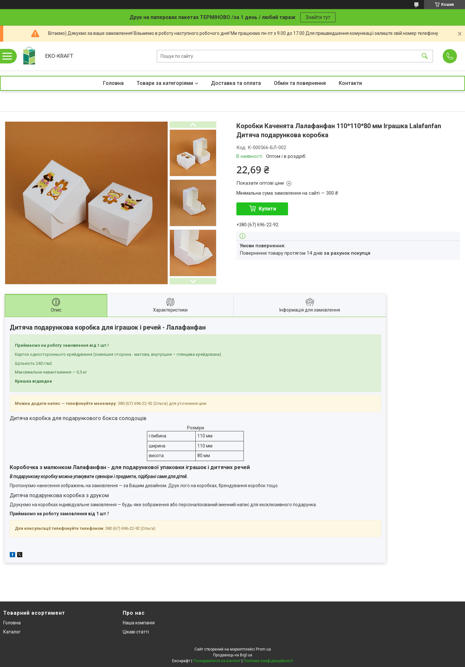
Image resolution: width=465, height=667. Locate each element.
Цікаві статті (136, 631)
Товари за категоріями (165, 83)
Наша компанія (139, 622)
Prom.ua (263, 649)
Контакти (350, 83)
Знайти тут (317, 17)
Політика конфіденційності (268, 661)
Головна (113, 83)
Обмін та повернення (300, 83)
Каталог (12, 631)
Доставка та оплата (236, 83)
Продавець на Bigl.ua (232, 655)
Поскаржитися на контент (217, 661)
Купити (267, 209)
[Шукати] (424, 56)
